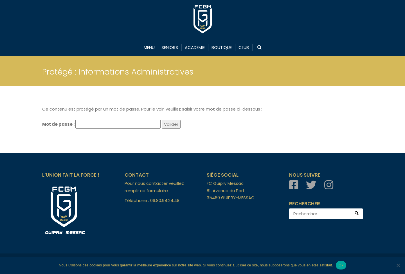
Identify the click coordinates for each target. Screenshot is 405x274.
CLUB (243, 47)
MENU (149, 47)
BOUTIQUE (222, 47)
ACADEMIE (195, 47)
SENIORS (169, 47)
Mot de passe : (101, 124)
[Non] (398, 265)
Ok (341, 265)
